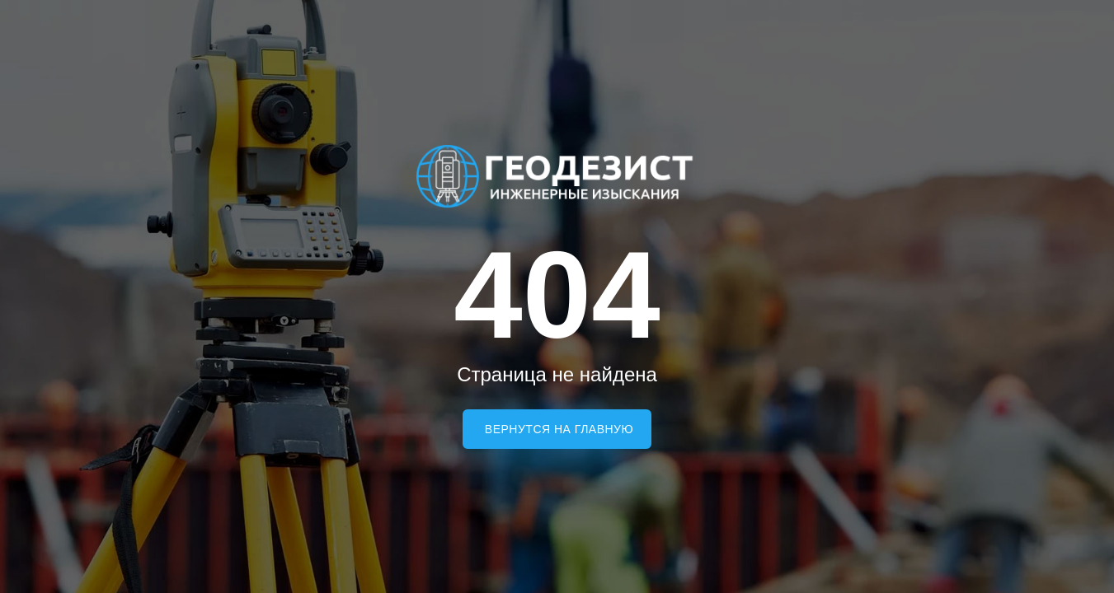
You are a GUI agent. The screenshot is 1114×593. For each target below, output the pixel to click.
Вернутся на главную (559, 429)
